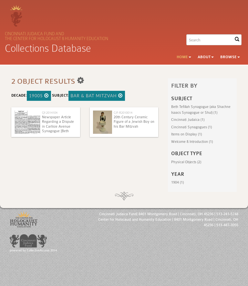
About (206, 57)
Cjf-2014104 (49, 112)
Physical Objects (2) (186, 162)
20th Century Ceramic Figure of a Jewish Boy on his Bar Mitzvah (134, 122)
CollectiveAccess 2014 (42, 250)
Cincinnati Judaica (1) (187, 120)
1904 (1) (177, 182)
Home (184, 57)
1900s (39, 95)
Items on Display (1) (186, 134)
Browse (230, 57)
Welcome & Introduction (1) (192, 142)
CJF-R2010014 (123, 112)
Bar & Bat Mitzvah (97, 95)
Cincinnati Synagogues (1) (191, 127)
